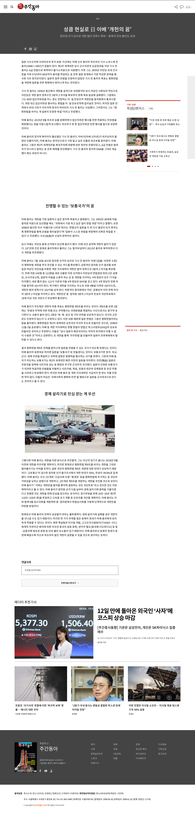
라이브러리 (141, 754)
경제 (115, 744)
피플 (115, 758)
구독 (151, 108)
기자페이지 (141, 758)
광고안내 (162, 754)
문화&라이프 (97, 754)
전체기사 (95, 763)
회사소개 (27, 793)
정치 (93, 744)
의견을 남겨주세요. (33, 570)
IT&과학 (117, 754)
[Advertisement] (62, 177)
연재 (138, 744)
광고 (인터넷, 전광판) (42, 793)
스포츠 (94, 758)
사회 (93, 749)
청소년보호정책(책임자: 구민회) (110, 793)
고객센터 (65, 793)
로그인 (188, 7)
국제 (115, 749)
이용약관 (74, 793)
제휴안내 (56, 793)
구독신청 (162, 749)
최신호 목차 (141, 749)
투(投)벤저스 (136, 108)
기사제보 (162, 744)
